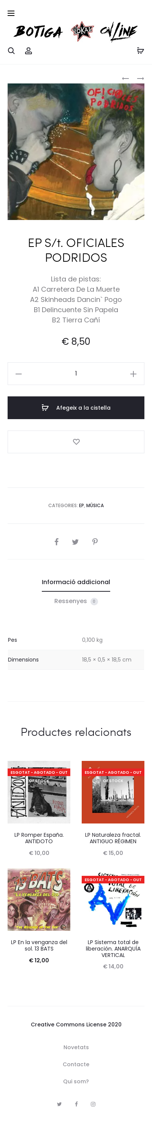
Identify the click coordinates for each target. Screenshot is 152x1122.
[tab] (76, 582)
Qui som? (76, 1081)
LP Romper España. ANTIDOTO (39, 838)
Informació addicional (76, 582)
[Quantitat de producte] (76, 373)
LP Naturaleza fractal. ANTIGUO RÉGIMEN (113, 838)
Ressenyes (76, 601)
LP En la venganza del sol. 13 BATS (39, 945)
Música (95, 505)
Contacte (76, 1064)
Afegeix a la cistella (76, 408)
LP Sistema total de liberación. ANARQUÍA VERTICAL (113, 948)
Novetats (76, 1047)
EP (81, 505)
